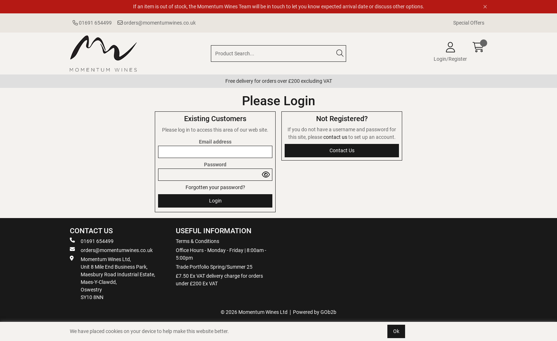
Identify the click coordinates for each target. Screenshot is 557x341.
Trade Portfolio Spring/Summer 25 (214, 267)
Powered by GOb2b (314, 312)
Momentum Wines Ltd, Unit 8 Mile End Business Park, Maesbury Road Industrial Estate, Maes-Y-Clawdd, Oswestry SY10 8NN (112, 278)
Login (215, 201)
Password (215, 164)
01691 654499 (92, 23)
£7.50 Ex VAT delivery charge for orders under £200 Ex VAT (219, 279)
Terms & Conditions (197, 241)
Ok (396, 331)
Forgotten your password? (215, 187)
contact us (335, 137)
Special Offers (468, 23)
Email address (215, 142)
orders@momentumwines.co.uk (157, 23)
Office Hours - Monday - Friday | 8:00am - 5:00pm (221, 254)
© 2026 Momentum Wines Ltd (254, 312)
